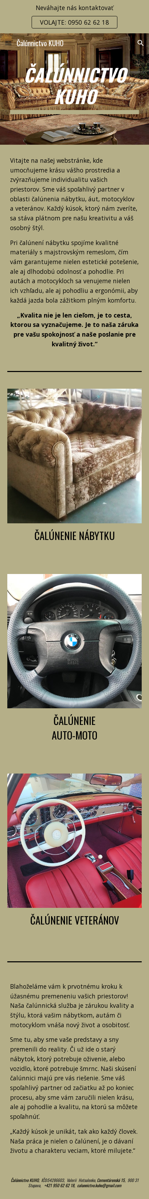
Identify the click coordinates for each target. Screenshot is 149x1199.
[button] (8, 42)
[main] (74, 89)
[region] (74, 16)
